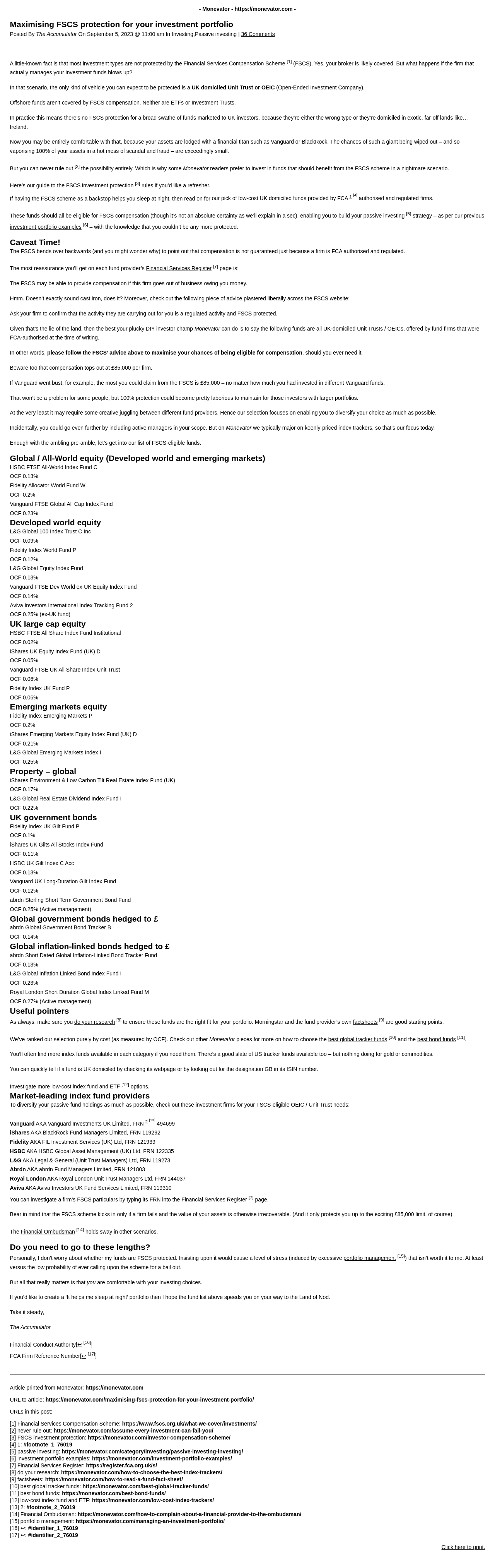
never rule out (56, 168)
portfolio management (369, 1258)
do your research (94, 1022)
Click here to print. (463, 1547)
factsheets (365, 1022)
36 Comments (258, 34)
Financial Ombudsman (48, 1232)
